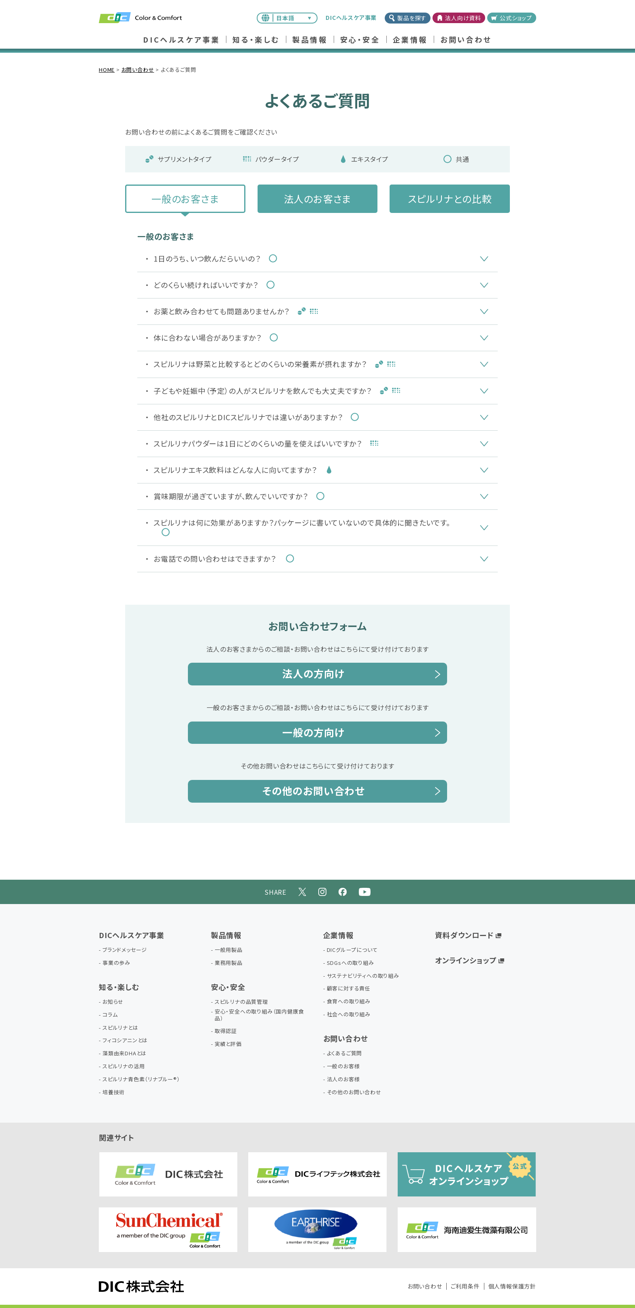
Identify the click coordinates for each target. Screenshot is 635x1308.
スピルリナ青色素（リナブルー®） (141, 1079)
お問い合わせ (466, 40)
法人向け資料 (459, 18)
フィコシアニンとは (125, 1040)
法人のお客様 (343, 1079)
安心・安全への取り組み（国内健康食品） (259, 1015)
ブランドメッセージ (124, 950)
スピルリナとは (120, 1027)
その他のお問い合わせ (313, 790)
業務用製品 (229, 963)
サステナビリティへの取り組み (363, 976)
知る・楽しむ (256, 40)
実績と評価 (228, 1044)
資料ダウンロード (464, 935)
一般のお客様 (343, 1066)
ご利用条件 (465, 1286)
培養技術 (113, 1092)
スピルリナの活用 (123, 1066)
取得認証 (226, 1031)
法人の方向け (313, 673)
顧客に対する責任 (349, 988)
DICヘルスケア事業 (181, 40)
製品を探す (407, 18)
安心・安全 (360, 40)
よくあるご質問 (344, 1053)
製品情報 (309, 40)
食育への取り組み (349, 1001)
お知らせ (113, 1002)
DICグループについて (352, 950)
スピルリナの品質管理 (241, 1002)
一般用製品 (229, 950)
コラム (109, 1015)
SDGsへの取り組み (350, 963)
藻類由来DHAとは (124, 1053)
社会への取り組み (349, 1014)
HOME (107, 69)
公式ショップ (511, 18)
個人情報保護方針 (512, 1286)
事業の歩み (116, 963)
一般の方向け (313, 732)
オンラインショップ (465, 960)
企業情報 (410, 40)
